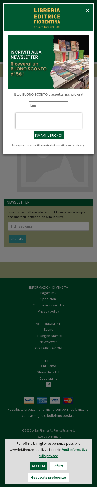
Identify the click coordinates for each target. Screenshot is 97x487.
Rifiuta (58, 466)
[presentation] (49, 121)
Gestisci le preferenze (48, 477)
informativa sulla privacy (68, 145)
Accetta (38, 466)
